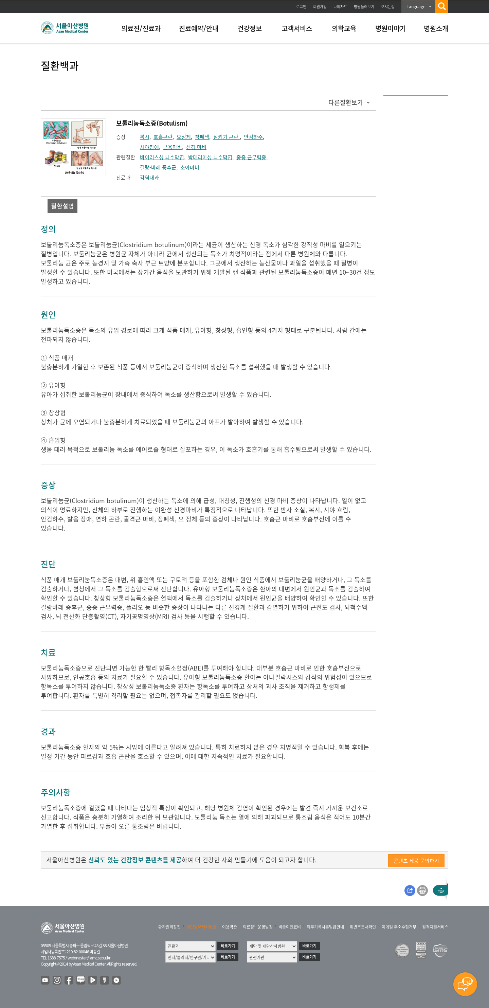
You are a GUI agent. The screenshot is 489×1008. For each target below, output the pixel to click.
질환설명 (62, 205)
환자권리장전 (169, 927)
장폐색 (202, 137)
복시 (144, 137)
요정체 (184, 137)
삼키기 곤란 (226, 137)
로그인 (301, 7)
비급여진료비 (289, 927)
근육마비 (172, 147)
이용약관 (229, 927)
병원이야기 (390, 28)
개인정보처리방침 (201, 927)
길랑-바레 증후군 (158, 167)
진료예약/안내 (198, 28)
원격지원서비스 (435, 927)
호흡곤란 (163, 137)
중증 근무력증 (251, 157)
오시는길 (388, 7)
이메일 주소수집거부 (399, 927)
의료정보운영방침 (258, 927)
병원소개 (436, 28)
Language (415, 6)
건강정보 (249, 28)
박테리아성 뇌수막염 (210, 157)
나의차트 (340, 7)
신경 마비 (196, 147)
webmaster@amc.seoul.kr (89, 958)
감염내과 (149, 177)
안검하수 (253, 137)
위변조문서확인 (363, 927)
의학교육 (344, 28)
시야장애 (149, 147)
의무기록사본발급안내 (325, 927)
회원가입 (320, 7)
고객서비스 (297, 28)
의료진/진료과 (141, 28)
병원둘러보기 (364, 7)
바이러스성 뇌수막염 (162, 157)
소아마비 (189, 167)
